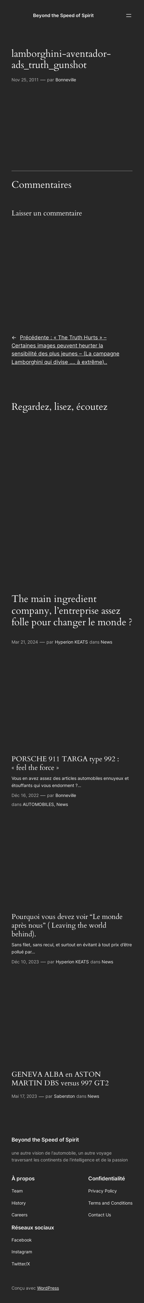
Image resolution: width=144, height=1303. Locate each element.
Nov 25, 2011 (25, 79)
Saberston (64, 1096)
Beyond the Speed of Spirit (63, 15)
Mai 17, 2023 (24, 1096)
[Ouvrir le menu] (128, 15)
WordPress (48, 1288)
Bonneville (65, 79)
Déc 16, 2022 (25, 795)
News (106, 642)
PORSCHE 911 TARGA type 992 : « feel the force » (65, 763)
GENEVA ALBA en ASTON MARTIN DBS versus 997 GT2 (60, 1079)
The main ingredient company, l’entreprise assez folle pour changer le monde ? (72, 610)
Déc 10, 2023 (25, 961)
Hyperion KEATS (71, 642)
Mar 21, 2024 (25, 642)
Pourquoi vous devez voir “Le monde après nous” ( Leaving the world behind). (67, 925)
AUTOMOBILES (38, 804)
